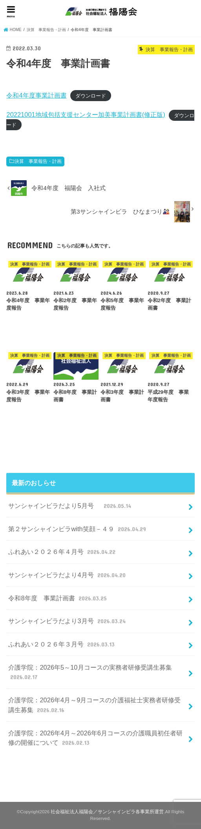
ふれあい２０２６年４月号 (62, 551)
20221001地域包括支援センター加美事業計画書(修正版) (85, 114)
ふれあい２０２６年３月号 (62, 644)
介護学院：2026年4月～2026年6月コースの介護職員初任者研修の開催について (95, 738)
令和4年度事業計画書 (36, 95)
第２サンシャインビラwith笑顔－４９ (78, 528)
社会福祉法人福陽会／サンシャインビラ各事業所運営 (107, 811)
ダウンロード (90, 96)
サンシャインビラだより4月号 (67, 575)
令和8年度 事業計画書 (58, 598)
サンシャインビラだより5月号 (70, 505)
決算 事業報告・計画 (38, 161)
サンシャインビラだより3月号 (67, 621)
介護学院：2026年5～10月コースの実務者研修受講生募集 (90, 672)
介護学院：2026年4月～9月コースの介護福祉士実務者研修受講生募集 (94, 705)
